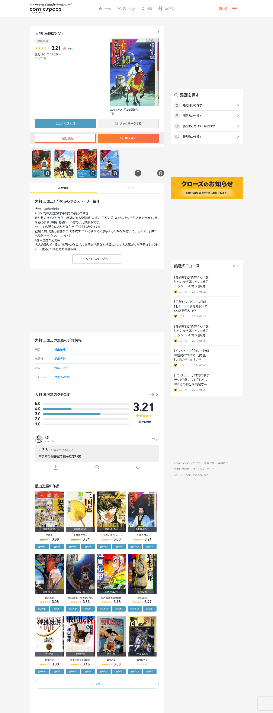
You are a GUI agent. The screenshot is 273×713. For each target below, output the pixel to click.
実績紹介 (223, 463)
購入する (128, 138)
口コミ (130, 188)
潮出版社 (59, 358)
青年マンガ (61, 368)
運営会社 (209, 463)
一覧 (151, 394)
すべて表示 (96, 684)
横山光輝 (43, 41)
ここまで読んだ (65, 123)
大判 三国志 (44, 201)
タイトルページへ (97, 258)
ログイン (166, 8)
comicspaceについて (187, 463)
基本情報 (63, 188)
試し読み (65, 138)
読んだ (57, 546)
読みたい (42, 546)
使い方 (223, 8)
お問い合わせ (181, 469)
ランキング (126, 8)
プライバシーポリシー (204, 469)
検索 (146, 8)
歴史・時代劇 (62, 377)
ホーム (105, 8)
